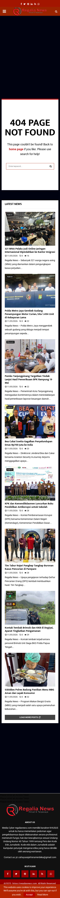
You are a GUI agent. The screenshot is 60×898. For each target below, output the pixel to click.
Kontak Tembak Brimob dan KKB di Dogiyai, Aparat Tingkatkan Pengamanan (29, 629)
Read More (42, 894)
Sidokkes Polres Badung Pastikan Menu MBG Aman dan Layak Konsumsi (29, 691)
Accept (29, 894)
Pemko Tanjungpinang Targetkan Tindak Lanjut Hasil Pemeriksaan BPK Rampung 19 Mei (28, 379)
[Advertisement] (30, 49)
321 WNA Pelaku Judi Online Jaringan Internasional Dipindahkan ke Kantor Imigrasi (30, 250)
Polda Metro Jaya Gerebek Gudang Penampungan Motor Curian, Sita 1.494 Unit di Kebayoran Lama (29, 314)
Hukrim (10, 215)
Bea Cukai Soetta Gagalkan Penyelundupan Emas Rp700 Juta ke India (28, 443)
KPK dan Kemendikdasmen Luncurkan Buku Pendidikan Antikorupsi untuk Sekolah (29, 505)
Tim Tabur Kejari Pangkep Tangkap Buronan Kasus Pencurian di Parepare (29, 567)
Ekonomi (10, 342)
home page (16, 149)
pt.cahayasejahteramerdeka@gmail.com (36, 857)
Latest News (13, 204)
